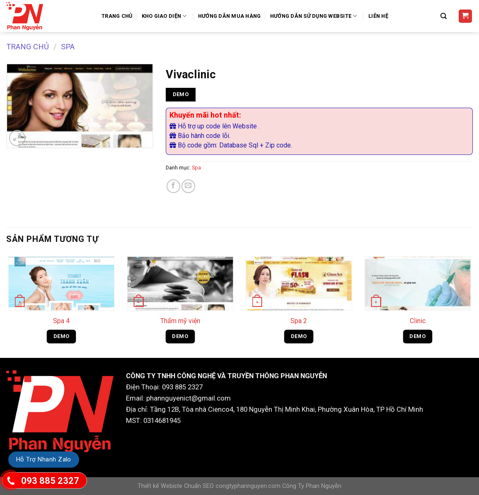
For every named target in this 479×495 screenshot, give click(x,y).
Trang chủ (27, 46)
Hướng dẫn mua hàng (229, 16)
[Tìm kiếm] (444, 16)
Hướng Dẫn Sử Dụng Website (314, 16)
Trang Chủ (117, 16)
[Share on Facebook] (173, 186)
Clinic (418, 321)
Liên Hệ (378, 16)
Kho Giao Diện (165, 16)
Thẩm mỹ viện (180, 321)
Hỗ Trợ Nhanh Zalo (43, 459)
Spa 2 (298, 321)
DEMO (181, 94)
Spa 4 (61, 321)
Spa (68, 46)
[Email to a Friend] (188, 186)
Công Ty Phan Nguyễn (311, 486)
